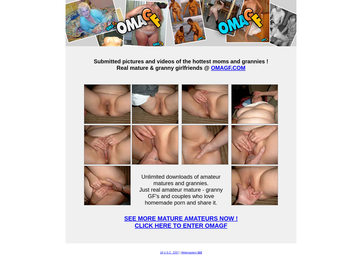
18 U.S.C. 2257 (169, 252)
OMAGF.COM (228, 68)
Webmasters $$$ (191, 252)
